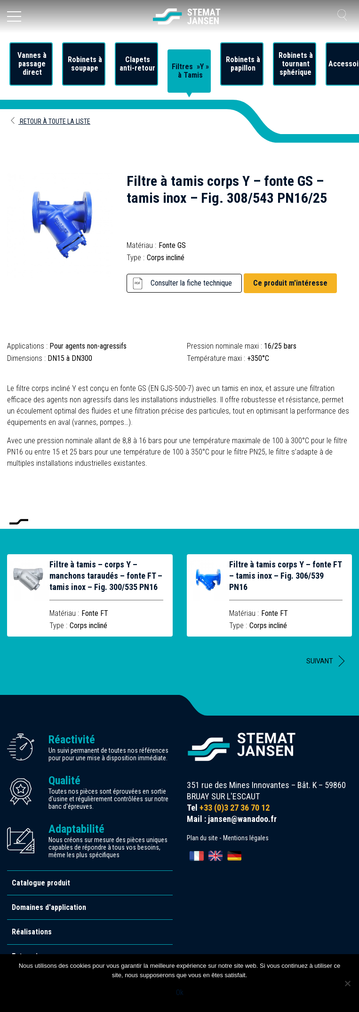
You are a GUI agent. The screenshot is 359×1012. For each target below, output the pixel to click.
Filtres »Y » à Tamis (190, 71)
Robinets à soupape (85, 64)
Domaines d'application (49, 907)
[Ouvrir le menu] (14, 16)
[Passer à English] (215, 856)
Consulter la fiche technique (191, 283)
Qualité (64, 780)
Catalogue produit (41, 882)
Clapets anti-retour (137, 64)
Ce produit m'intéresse (290, 283)
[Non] (347, 983)
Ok (179, 992)
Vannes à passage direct (32, 64)
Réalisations (32, 931)
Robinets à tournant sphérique (296, 64)
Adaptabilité (76, 829)
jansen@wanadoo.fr (242, 819)
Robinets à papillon (243, 64)
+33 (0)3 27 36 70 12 (234, 808)
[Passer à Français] (196, 856)
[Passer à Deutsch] (234, 856)
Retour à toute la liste (49, 121)
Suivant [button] (319, 661)
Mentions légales (246, 838)
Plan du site (202, 838)
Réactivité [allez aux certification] (71, 739)
